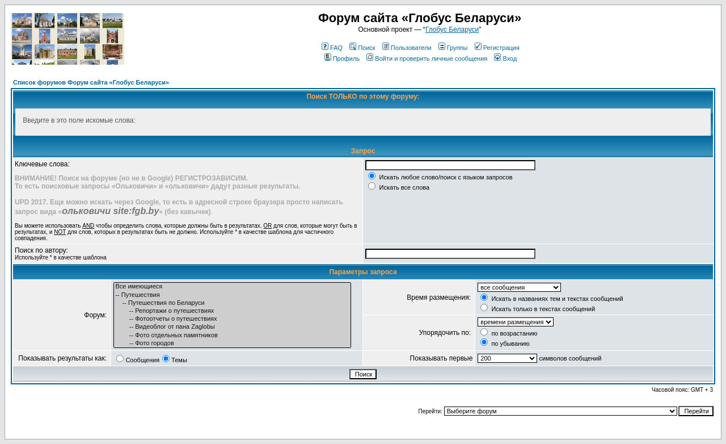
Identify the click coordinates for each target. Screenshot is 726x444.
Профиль (342, 58)
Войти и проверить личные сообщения (426, 58)
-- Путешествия (232, 295)
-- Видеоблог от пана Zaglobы (232, 327)
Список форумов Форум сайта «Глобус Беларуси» (91, 82)
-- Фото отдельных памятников (232, 336)
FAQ (332, 47)
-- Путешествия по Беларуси (232, 303)
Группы (453, 47)
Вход (505, 58)
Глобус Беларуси (452, 29)
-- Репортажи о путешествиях (232, 311)
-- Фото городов (232, 343)
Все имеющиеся (232, 287)
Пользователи (407, 47)
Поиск (362, 47)
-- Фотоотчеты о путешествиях (232, 319)
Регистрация (497, 47)
